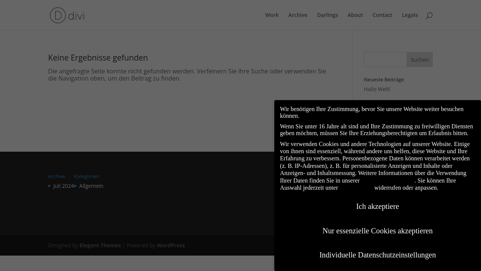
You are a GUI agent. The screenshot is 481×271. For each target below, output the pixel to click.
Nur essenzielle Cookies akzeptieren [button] (377, 224)
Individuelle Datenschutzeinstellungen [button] (377, 248)
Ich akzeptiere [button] (377, 199)
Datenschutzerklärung (387, 174)
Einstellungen (356, 181)
